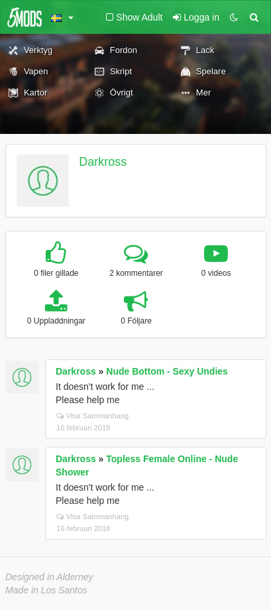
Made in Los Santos (46, 590)
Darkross (103, 161)
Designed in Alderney (49, 577)
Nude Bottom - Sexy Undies (167, 371)
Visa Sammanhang (92, 416)
